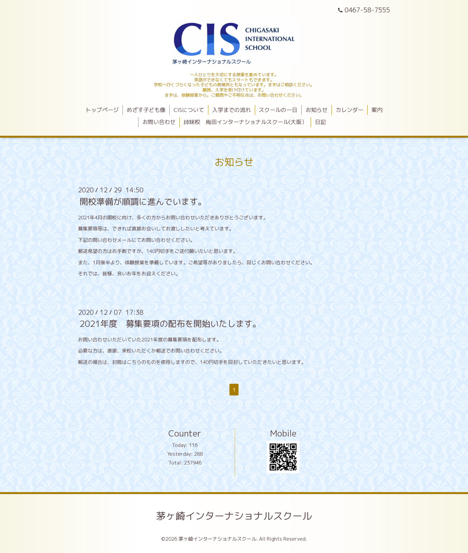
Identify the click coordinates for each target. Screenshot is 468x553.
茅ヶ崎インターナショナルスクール (234, 516)
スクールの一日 (278, 110)
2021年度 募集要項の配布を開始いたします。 (170, 323)
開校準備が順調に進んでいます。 (143, 201)
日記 (320, 122)
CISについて (189, 110)
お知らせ (317, 110)
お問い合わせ (159, 122)
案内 (377, 110)
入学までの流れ (231, 110)
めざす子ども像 (146, 110)
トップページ (102, 110)
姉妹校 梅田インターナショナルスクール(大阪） (245, 122)
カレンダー (349, 110)
